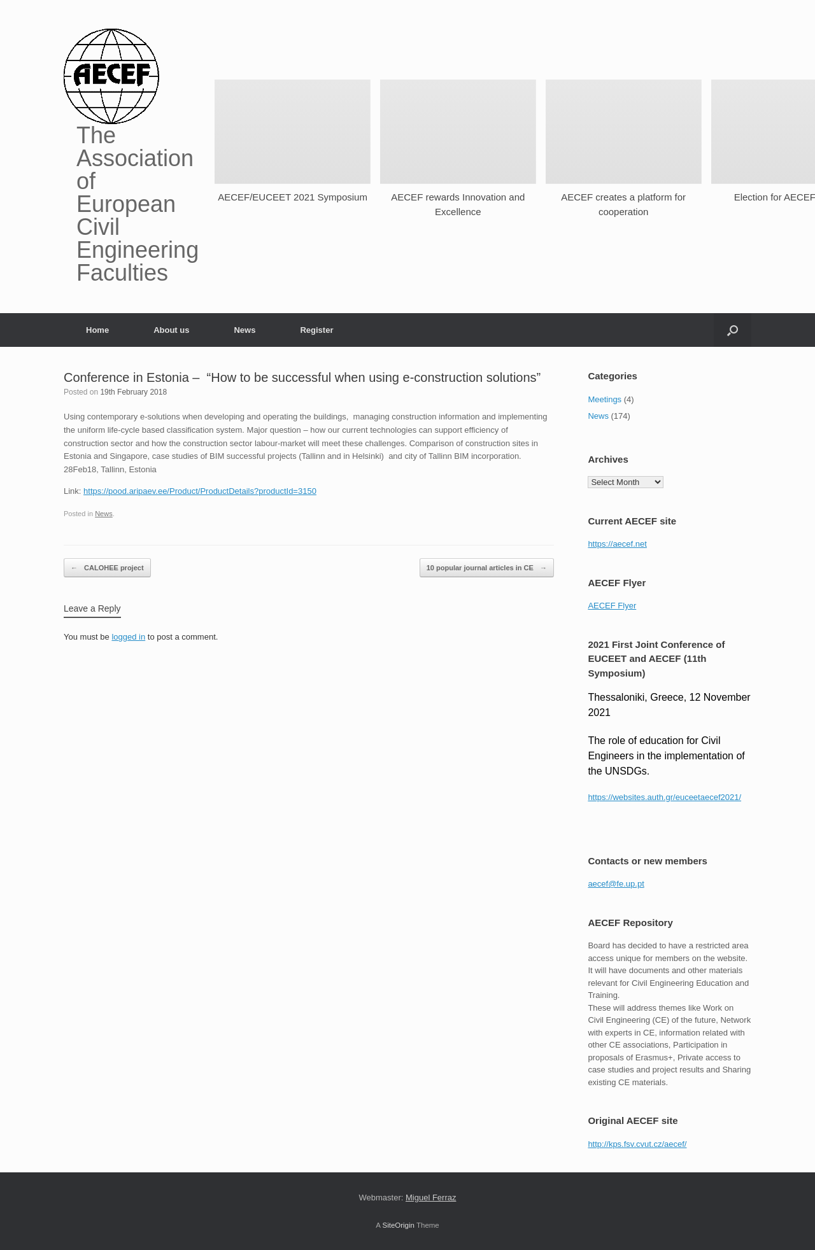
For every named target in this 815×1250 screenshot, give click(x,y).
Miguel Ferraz (431, 1197)
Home (97, 330)
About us (171, 330)
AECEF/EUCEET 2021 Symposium (292, 197)
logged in (128, 637)
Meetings (604, 399)
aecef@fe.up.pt (616, 883)
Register (316, 330)
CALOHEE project (107, 568)
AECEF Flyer (612, 605)
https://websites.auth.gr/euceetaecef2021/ (664, 797)
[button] (732, 330)
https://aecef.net (617, 544)
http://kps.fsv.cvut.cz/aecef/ (637, 1144)
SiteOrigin (398, 1225)
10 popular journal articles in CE (487, 568)
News (244, 330)
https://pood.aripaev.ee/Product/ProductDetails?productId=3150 (199, 491)
